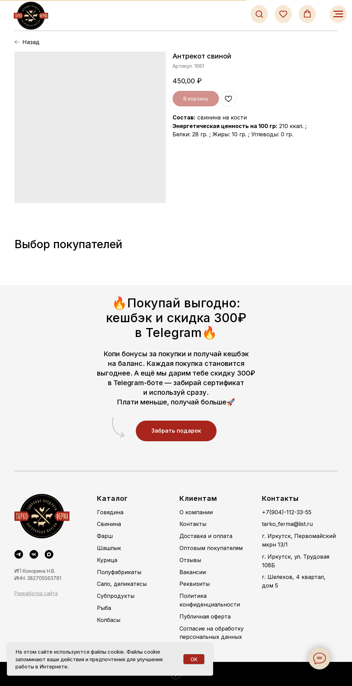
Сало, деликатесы (122, 583)
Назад (31, 42)
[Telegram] (18, 554)
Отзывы (190, 560)
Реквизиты (194, 583)
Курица (107, 560)
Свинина (109, 523)
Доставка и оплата (205, 535)
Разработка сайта (36, 593)
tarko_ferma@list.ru (287, 523)
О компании (196, 512)
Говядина (110, 512)
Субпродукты (115, 595)
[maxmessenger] (49, 554)
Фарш (105, 535)
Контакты (192, 523)
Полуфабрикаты (119, 572)
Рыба (104, 607)
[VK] (34, 554)
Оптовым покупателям (211, 548)
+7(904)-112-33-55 (286, 512)
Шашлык (109, 548)
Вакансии (192, 572)
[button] (259, 14)
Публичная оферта (205, 616)
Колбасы (108, 619)
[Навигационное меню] (338, 14)
